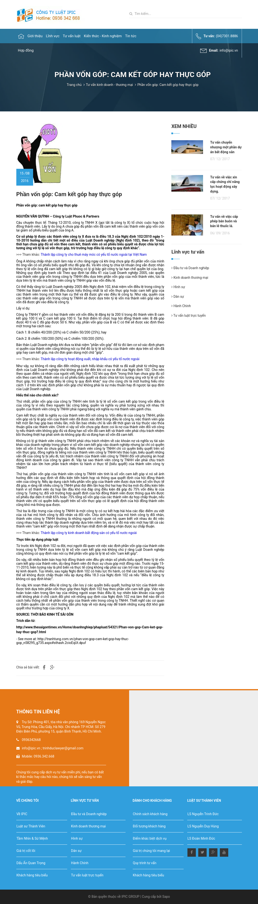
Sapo (166, 896)
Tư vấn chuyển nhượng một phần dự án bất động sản (226, 147)
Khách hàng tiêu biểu (32, 875)
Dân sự (177, 296)
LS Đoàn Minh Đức (201, 838)
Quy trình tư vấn (144, 863)
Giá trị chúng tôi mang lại (151, 851)
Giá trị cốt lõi (26, 851)
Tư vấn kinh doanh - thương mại (109, 85)
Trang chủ (74, 85)
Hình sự (178, 287)
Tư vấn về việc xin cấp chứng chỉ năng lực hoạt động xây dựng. (225, 184)
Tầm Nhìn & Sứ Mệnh (32, 838)
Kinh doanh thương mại (189, 277)
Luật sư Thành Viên (31, 826)
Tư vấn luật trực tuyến (188, 315)
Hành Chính (181, 306)
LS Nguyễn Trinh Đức (203, 814)
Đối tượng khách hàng (149, 826)
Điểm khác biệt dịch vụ (150, 838)
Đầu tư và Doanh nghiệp (190, 268)
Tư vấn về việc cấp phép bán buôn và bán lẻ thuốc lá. (224, 221)
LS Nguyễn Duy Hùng (203, 826)
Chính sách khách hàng (150, 814)
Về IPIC (22, 814)
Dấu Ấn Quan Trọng (31, 863)
